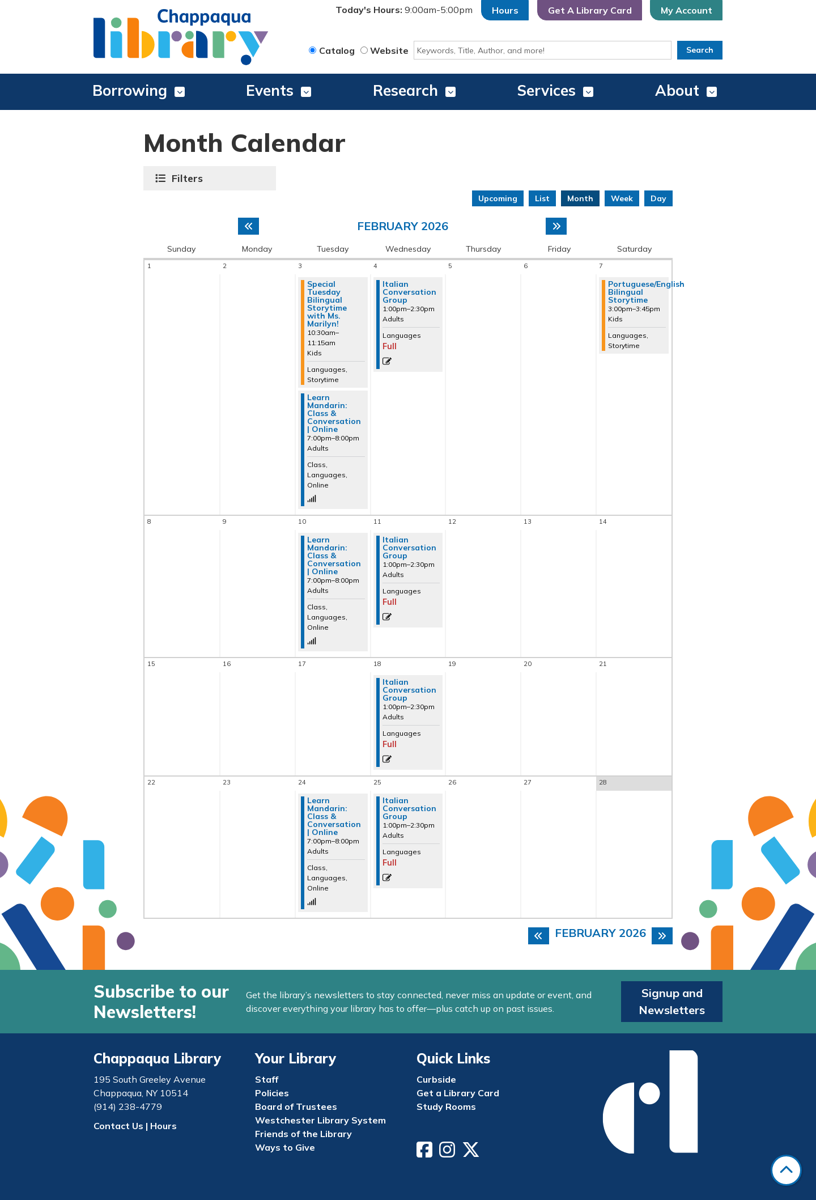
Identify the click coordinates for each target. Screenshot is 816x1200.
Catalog (337, 50)
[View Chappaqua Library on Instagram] (448, 1153)
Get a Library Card (457, 1093)
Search (699, 50)
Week (622, 198)
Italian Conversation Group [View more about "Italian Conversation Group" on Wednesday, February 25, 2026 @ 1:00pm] (409, 808)
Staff (266, 1079)
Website (389, 50)
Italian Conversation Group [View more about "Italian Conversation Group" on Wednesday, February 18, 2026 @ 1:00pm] (409, 690)
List (542, 198)
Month (580, 198)
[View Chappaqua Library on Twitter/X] (472, 1153)
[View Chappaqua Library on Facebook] (425, 1153)
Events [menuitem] (270, 90)
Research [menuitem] (405, 90)
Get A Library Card (590, 10)
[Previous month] (248, 226)
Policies (272, 1093)
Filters (189, 178)
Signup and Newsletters (672, 1001)
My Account (686, 10)
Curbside (436, 1079)
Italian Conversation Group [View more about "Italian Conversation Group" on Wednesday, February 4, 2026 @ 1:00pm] (409, 292)
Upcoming (497, 198)
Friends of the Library (303, 1133)
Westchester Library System (320, 1120)
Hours (505, 10)
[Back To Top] (786, 1170)
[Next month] (556, 226)
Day (658, 198)
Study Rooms (446, 1106)
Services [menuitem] (546, 90)
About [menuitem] (677, 90)
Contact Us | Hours (135, 1125)
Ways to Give (285, 1147)
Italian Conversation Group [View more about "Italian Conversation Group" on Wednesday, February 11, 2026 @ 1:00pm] (409, 547)
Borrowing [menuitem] (129, 90)
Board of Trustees (296, 1106)
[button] (404, 10)
